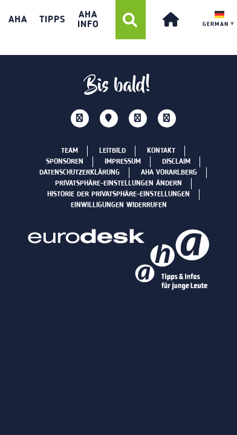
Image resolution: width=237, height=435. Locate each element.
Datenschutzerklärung (79, 172)
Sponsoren (64, 162)
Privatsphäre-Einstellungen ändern (118, 183)
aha (17, 20)
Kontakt (161, 151)
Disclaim (176, 162)
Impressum (123, 162)
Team (69, 151)
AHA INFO (88, 20)
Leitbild (112, 151)
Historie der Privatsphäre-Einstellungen (118, 194)
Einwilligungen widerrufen (119, 205)
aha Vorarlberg (169, 172)
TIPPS (52, 20)
